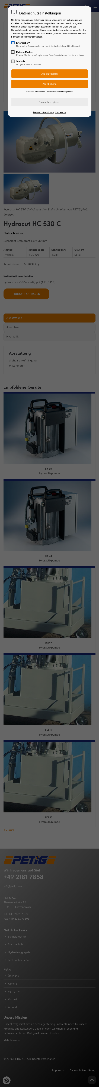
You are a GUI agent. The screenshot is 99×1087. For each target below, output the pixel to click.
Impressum (60, 112)
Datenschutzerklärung (43, 112)
